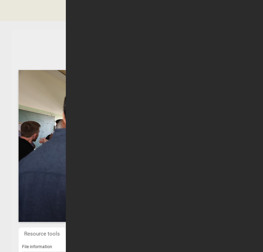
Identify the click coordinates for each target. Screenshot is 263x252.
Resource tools (42, 234)
